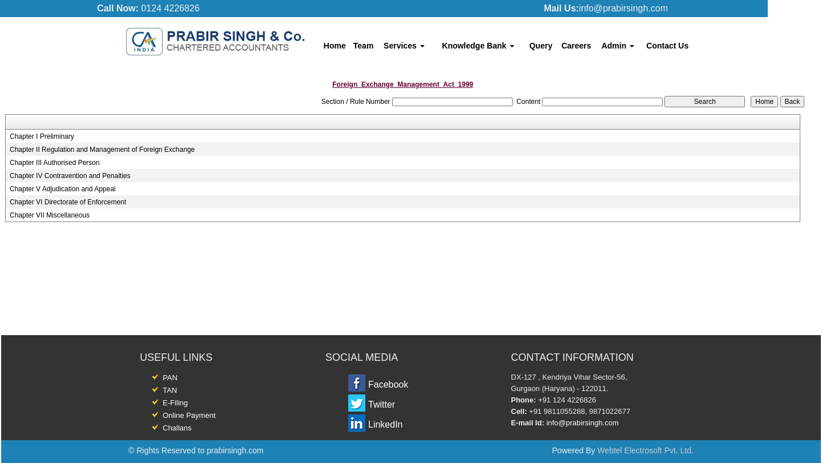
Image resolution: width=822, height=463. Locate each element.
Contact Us (667, 45)
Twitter (381, 404)
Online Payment (189, 415)
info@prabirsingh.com (582, 422)
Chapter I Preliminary (42, 136)
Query (540, 45)
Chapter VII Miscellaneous (50, 215)
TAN (170, 390)
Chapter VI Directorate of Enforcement (68, 202)
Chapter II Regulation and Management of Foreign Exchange (102, 150)
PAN (170, 377)
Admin (618, 45)
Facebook (388, 384)
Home (335, 45)
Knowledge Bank (478, 45)
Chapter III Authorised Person (54, 163)
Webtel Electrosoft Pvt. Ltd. (645, 450)
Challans (177, 428)
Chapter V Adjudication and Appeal (62, 189)
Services (404, 45)
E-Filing (175, 402)
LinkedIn (385, 424)
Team (363, 45)
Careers (576, 45)
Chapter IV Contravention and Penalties (70, 176)
